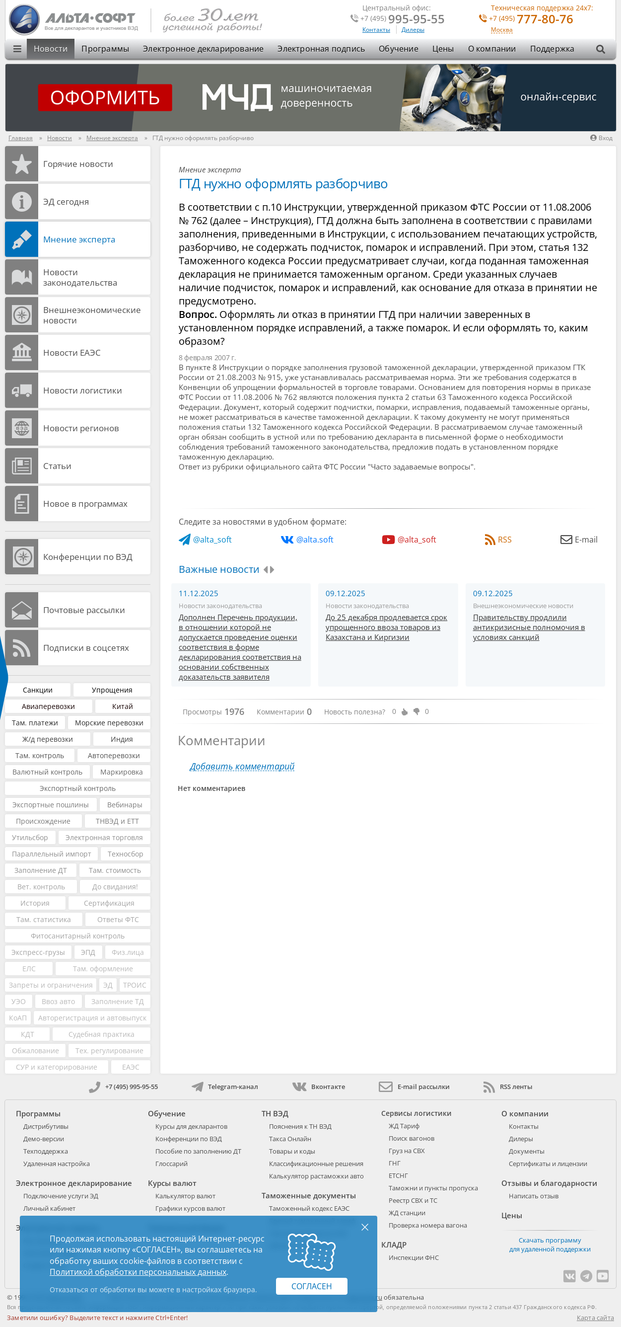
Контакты (376, 29)
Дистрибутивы (46, 1126)
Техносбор (125, 854)
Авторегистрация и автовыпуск (92, 1017)
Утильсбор (30, 837)
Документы (527, 1151)
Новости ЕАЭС (72, 352)
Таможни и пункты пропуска (433, 1187)
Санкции (38, 690)
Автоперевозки (114, 755)
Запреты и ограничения (51, 985)
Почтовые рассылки (84, 610)
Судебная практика (102, 1034)
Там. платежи (35, 722)
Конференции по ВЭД (88, 556)
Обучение (398, 48)
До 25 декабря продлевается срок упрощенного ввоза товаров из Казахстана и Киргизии (386, 627)
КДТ (27, 1034)
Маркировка (121, 772)
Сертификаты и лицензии (548, 1163)
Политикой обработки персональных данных (138, 1271)
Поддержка (552, 48)
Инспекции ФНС (414, 1257)
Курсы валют (172, 1183)
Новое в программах (85, 503)
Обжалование (35, 1050)
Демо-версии (43, 1138)
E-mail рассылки (414, 1086)
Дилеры (413, 29)
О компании (492, 48)
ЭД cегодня (66, 201)
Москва (502, 30)
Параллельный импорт (51, 854)
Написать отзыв (533, 1195)
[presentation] (265, 569)
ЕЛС (29, 968)
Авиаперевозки (48, 706)
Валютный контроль (47, 772)
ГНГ (395, 1163)
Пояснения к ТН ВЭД (300, 1126)
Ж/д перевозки (47, 739)
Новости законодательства (80, 277)
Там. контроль (39, 755)
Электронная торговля (104, 837)
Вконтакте (318, 1086)
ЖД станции (407, 1212)
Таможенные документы (309, 1195)
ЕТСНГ (398, 1175)
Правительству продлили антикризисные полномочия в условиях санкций (529, 627)
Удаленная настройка (56, 1163)
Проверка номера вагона (428, 1225)
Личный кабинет (49, 1208)
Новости (51, 48)
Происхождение (43, 821)
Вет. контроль (41, 886)
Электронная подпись (321, 48)
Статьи (57, 465)
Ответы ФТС (118, 919)
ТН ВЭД (275, 1113)
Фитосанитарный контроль (78, 935)
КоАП (18, 1017)
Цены (443, 48)
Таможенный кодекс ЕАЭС (309, 1208)
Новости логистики (82, 390)
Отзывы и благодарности (549, 1183)
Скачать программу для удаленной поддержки (550, 1244)
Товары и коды (292, 1151)
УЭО (18, 1001)
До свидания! (115, 886)
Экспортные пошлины (50, 804)
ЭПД (88, 952)
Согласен (311, 1286)
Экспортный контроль (78, 788)
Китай (122, 706)
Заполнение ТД (117, 1001)
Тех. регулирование (109, 1050)
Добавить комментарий (242, 766)
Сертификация (109, 903)
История (35, 903)
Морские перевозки (109, 722)
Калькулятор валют (185, 1195)
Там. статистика (43, 919)
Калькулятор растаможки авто (316, 1175)
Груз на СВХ (407, 1150)
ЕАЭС (130, 1067)
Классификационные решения (316, 1163)
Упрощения (112, 690)
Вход (601, 138)
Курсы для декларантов (191, 1126)
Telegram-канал (225, 1086)
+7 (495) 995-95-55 (123, 1086)
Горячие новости (78, 163)
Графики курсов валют (190, 1208)
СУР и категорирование (56, 1067)
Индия (122, 739)
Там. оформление (103, 968)
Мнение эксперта (79, 239)
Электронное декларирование (203, 48)
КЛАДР (394, 1244)
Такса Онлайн (290, 1138)
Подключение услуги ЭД (60, 1195)
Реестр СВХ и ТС (413, 1200)
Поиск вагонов (411, 1138)
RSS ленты (508, 1086)
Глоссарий (171, 1163)
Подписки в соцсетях (86, 647)
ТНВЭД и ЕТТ (117, 821)
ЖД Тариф (404, 1125)
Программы (105, 48)
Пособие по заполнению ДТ (198, 1151)
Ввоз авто (58, 1001)
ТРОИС (134, 985)
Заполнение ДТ (40, 870)
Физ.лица (128, 952)
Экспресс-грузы (38, 952)
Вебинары (124, 804)
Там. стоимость (115, 870)
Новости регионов (81, 428)
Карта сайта (595, 1317)
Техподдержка (45, 1151)
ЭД (108, 985)
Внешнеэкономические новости (92, 315)
